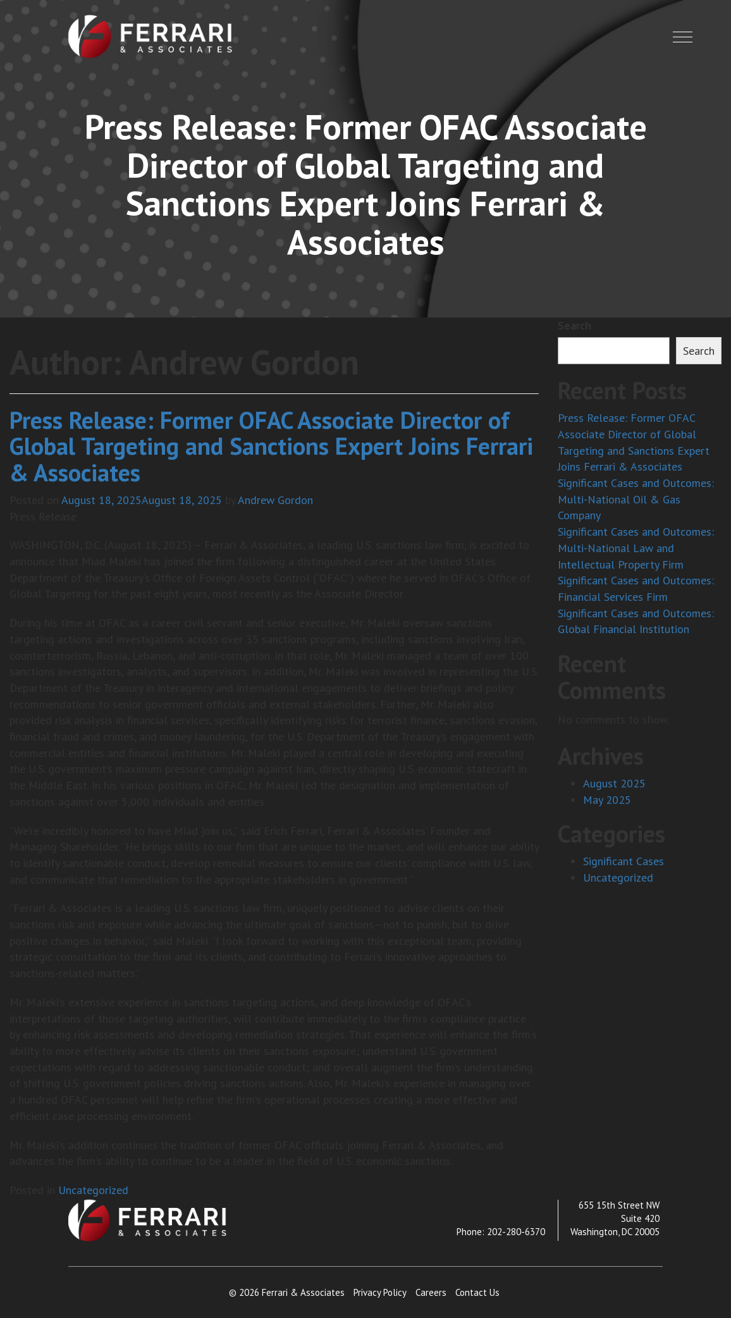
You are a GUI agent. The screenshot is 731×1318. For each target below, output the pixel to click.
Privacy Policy (380, 1292)
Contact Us (477, 1292)
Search (574, 325)
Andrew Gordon (275, 500)
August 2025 (614, 783)
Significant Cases (623, 861)
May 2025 (607, 799)
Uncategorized (93, 1190)
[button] (682, 37)
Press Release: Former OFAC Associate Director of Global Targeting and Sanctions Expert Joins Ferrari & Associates (271, 446)
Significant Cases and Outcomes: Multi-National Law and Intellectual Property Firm (636, 547)
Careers (430, 1292)
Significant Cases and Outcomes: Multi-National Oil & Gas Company (636, 499)
